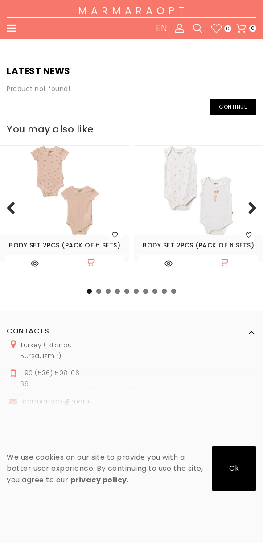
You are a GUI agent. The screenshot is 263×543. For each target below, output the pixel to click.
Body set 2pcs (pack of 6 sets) (64, 245)
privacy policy (98, 480)
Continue (233, 107)
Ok (234, 468)
